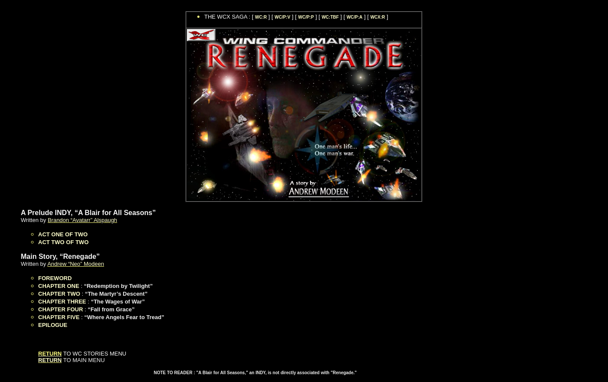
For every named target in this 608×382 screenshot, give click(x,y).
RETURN (50, 360)
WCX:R (377, 17)
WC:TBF (330, 17)
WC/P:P (306, 17)
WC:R (261, 17)
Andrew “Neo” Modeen (75, 264)
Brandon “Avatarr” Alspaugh (82, 220)
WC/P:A (354, 17)
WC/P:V (282, 17)
